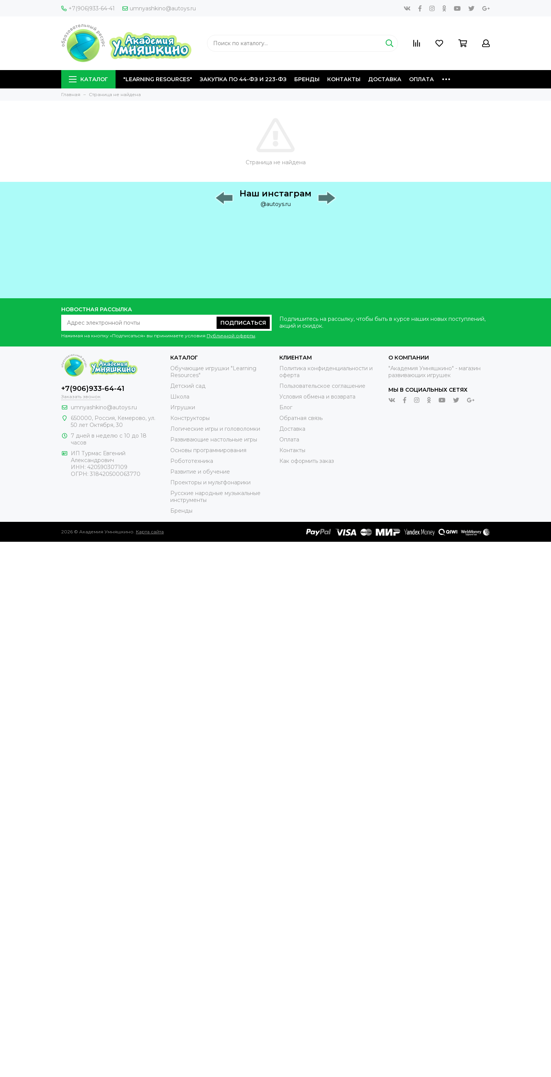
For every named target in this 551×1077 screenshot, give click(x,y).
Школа (179, 396)
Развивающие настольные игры (213, 439)
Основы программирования (208, 450)
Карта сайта (150, 531)
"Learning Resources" (157, 79)
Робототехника (191, 461)
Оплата (421, 79)
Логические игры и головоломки (215, 428)
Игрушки (182, 407)
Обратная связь (301, 418)
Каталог (88, 79)
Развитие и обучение (200, 471)
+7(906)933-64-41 (88, 8)
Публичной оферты (231, 335)
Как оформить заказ (306, 461)
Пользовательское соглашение (322, 385)
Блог (285, 407)
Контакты (343, 79)
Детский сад (187, 385)
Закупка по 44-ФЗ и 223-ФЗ (243, 79)
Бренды (307, 79)
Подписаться (243, 322)
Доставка (384, 79)
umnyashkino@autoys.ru (159, 8)
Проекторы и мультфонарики (210, 482)
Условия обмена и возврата (317, 396)
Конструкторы (190, 418)
